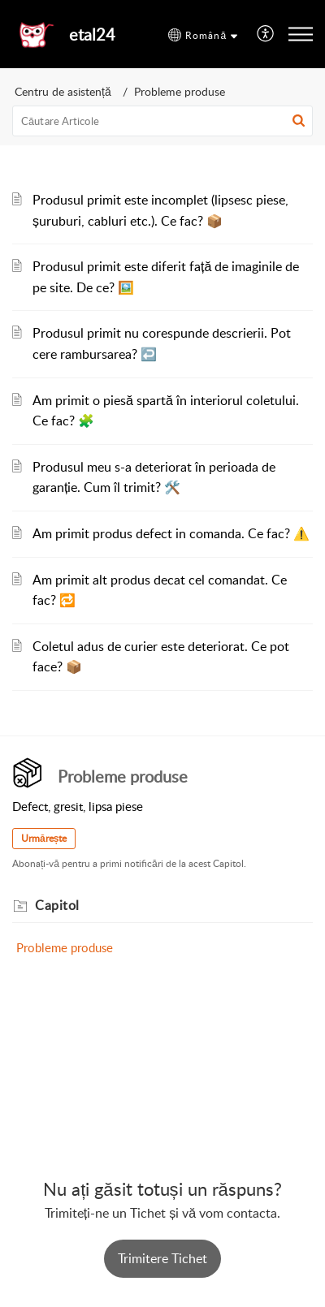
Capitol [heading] (57, 905)
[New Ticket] (162, 1258)
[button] (202, 35)
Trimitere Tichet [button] (162, 1258)
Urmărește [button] (44, 838)
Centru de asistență (63, 91)
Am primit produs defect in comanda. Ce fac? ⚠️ (171, 533)
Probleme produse (64, 947)
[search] (162, 121)
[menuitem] (266, 34)
